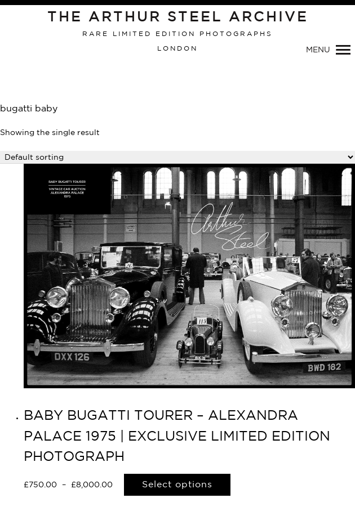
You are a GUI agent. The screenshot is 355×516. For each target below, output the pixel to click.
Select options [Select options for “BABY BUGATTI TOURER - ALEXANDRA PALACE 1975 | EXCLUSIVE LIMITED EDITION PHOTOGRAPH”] (177, 485)
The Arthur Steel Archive (177, 17)
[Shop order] (177, 157)
